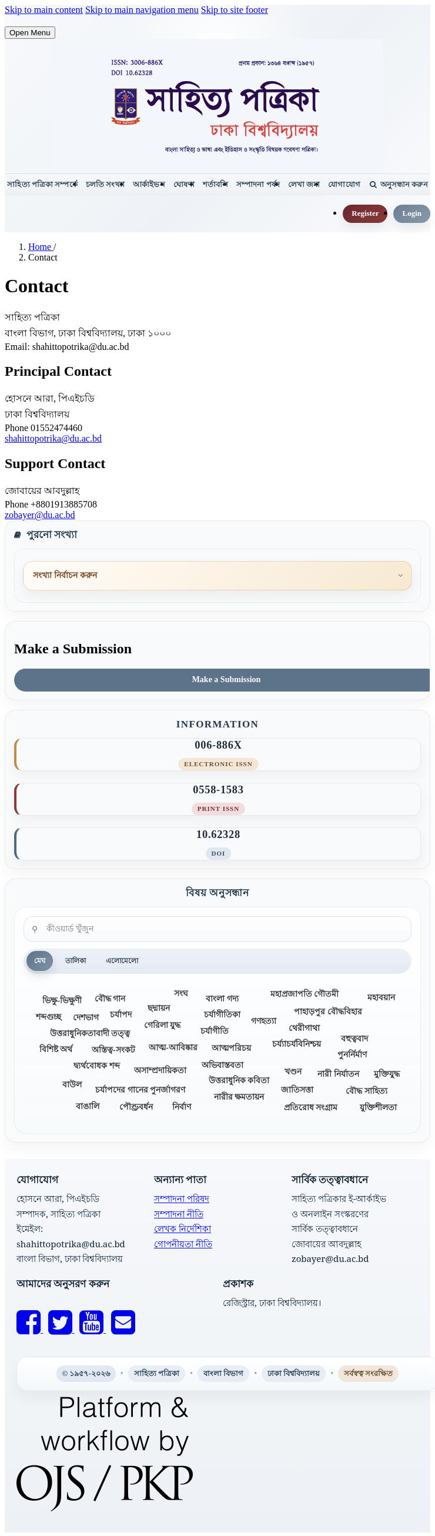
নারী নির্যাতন (338, 1074)
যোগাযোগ (344, 184)
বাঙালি (87, 1106)
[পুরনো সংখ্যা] (217, 575)
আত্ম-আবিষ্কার (173, 1047)
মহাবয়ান (381, 997)
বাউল (72, 1084)
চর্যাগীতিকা (222, 1014)
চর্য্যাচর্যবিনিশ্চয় (296, 1044)
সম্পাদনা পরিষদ (181, 1198)
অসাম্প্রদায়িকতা (160, 1070)
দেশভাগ (86, 1017)
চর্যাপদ (121, 1014)
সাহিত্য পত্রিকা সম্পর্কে (42, 184)
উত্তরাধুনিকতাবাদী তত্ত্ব (90, 1033)
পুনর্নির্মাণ (352, 1054)
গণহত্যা (263, 1021)
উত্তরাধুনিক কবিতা (239, 1080)
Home (40, 247)
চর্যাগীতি (214, 1031)
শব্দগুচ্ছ (48, 1017)
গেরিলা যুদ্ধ (162, 1025)
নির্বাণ (181, 1107)
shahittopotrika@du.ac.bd (53, 438)
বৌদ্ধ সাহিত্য (366, 1090)
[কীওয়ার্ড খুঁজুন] (217, 929)
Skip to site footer (234, 10)
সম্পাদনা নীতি (178, 1214)
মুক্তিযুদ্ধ (387, 1074)
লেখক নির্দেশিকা (182, 1228)
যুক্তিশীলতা (378, 1107)
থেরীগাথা (304, 1028)
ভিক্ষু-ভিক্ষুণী (62, 1000)
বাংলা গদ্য (222, 998)
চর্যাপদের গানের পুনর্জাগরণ (140, 1090)
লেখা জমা (304, 184)
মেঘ (39, 961)
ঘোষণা (184, 184)
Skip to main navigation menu (142, 10)
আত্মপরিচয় (231, 1048)
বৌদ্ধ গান (110, 998)
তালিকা (75, 961)
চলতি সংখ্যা (105, 184)
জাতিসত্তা (297, 1090)
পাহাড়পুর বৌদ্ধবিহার (328, 1011)
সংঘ (181, 993)
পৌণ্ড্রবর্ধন (136, 1107)
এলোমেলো (122, 961)
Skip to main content (44, 10)
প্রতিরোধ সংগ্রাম (310, 1107)
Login (411, 213)
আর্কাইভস (149, 184)
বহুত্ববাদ (354, 1038)
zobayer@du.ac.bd (40, 515)
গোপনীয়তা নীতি (183, 1244)
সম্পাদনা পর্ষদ (258, 184)
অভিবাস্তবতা (222, 1064)
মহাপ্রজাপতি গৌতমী (304, 994)
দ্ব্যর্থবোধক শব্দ (96, 1065)
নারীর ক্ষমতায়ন (239, 1096)
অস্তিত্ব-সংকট (113, 1050)
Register (365, 213)
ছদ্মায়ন (159, 1008)
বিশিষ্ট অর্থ (55, 1049)
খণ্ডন (293, 1071)
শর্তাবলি (215, 184)
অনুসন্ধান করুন (399, 184)
